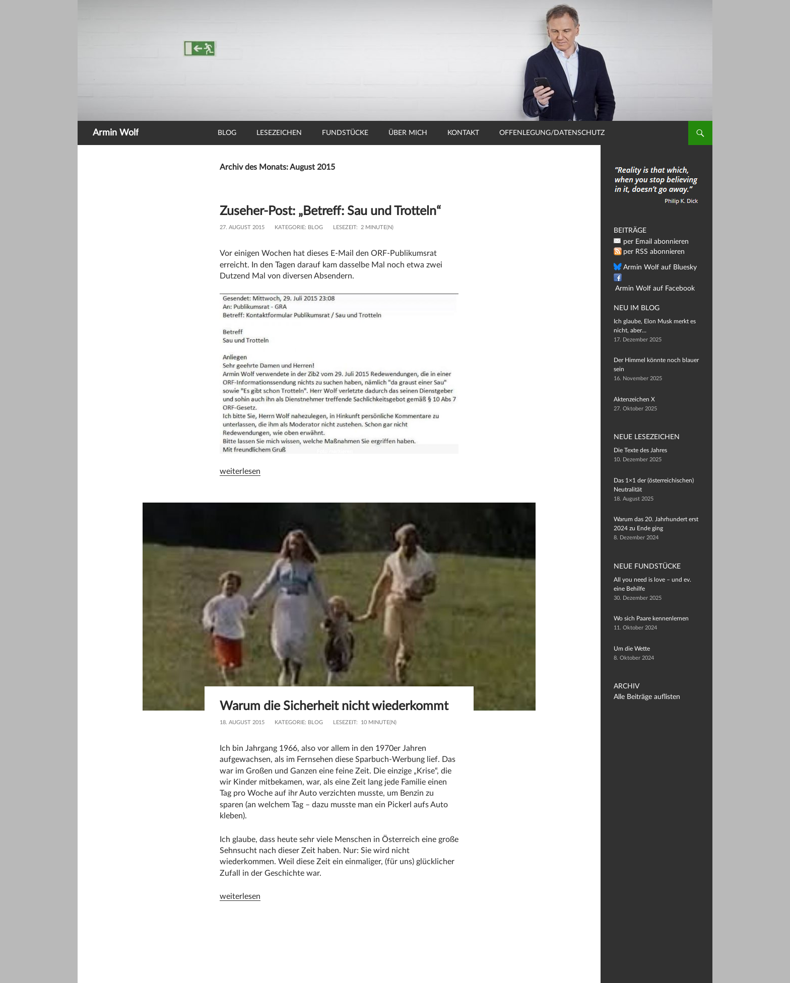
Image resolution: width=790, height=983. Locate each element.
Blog (227, 132)
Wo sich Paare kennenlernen (651, 618)
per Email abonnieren (651, 242)
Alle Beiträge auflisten (642, 697)
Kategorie (290, 242)
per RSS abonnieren (649, 252)
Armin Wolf (116, 132)
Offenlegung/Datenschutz (552, 132)
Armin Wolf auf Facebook (657, 278)
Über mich (407, 132)
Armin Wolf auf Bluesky (654, 267)
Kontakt (463, 132)
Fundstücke (345, 132)
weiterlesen (240, 486)
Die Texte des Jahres (640, 450)
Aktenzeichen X (634, 399)
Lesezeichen (279, 132)
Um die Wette (632, 649)
